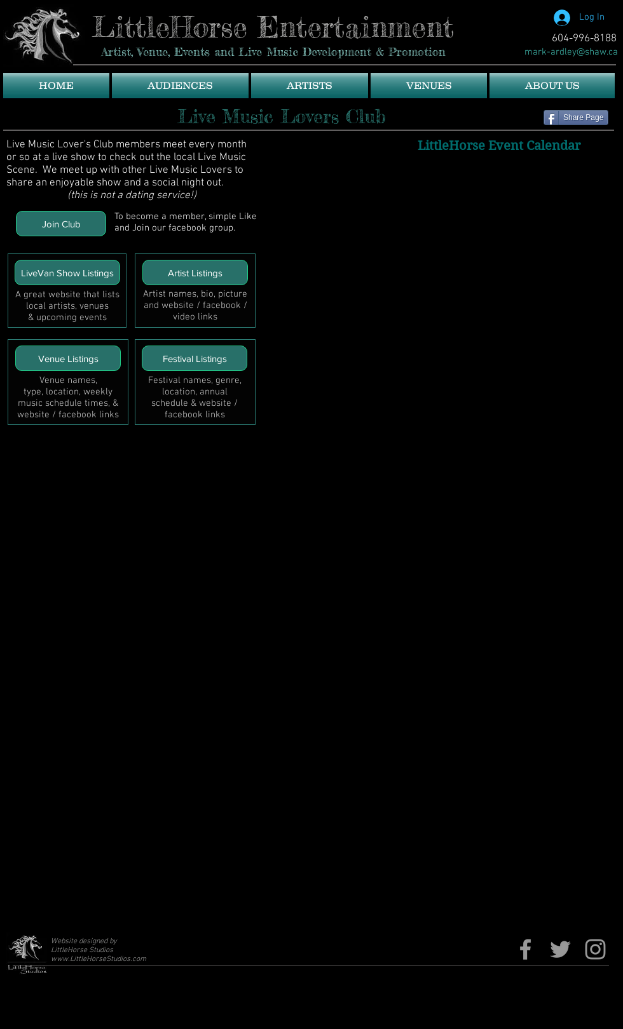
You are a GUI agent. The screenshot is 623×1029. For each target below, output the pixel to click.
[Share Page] (576, 117)
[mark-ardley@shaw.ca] (571, 52)
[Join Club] (61, 223)
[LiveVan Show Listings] (67, 272)
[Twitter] (560, 949)
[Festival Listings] (194, 358)
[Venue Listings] (68, 358)
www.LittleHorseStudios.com (98, 959)
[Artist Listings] (195, 272)
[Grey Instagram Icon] (595, 949)
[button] (180, 85)
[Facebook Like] (493, 28)
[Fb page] (525, 949)
